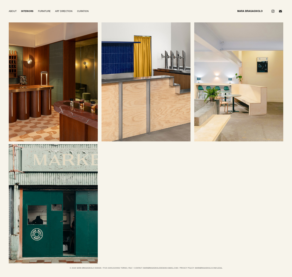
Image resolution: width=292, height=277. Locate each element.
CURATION (83, 11)
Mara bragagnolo (250, 11)
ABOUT (13, 11)
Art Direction (63, 11)
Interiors (27, 11)
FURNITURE (44, 11)
